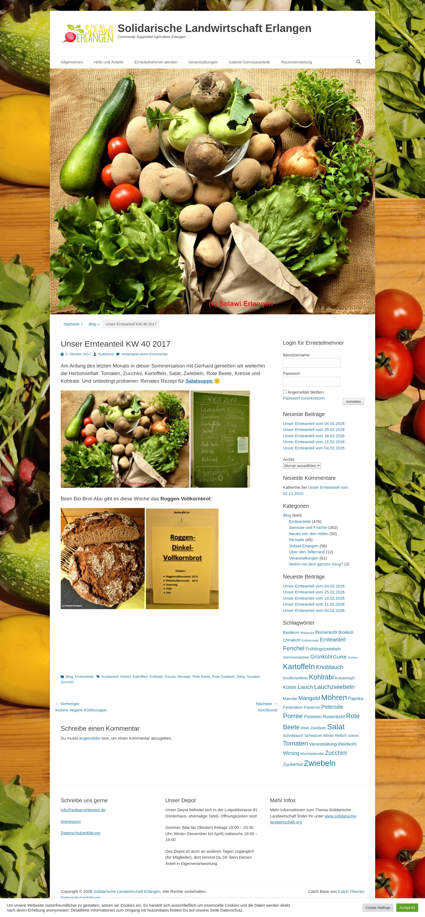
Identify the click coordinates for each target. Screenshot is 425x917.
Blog (94, 324)
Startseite (73, 324)
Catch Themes (351, 891)
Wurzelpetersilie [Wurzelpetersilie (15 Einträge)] (312, 754)
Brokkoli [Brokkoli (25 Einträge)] (345, 632)
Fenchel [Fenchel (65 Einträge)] (293, 648)
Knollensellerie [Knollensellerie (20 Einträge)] (295, 678)
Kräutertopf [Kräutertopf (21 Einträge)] (344, 678)
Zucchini (67, 682)
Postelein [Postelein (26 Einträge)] (312, 716)
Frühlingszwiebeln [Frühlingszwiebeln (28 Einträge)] (323, 648)
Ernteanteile (84, 677)
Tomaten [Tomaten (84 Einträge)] (295, 743)
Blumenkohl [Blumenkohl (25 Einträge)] (326, 632)
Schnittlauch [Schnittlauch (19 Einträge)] (293, 736)
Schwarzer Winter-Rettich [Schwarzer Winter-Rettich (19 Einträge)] (325, 736)
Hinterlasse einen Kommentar (144, 354)
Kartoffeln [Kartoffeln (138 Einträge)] (299, 666)
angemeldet (89, 738)
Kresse (170, 677)
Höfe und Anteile (109, 62)
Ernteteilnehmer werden (156, 62)
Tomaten (253, 677)
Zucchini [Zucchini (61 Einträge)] (336, 752)
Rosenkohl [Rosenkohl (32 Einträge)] (334, 716)
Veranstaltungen (203, 62)
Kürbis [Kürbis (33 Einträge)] (290, 687)
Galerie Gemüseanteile (249, 62)
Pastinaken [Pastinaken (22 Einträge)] (293, 707)
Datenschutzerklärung (80, 832)
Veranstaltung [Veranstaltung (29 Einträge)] (323, 744)
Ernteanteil (110, 677)
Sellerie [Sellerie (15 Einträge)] (353, 736)
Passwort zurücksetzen (304, 398)
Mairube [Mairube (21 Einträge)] (290, 698)
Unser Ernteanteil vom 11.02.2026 (314, 441)
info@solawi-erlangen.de (83, 809)
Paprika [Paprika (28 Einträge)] (355, 698)
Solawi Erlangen (303, 546)
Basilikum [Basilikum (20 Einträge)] (291, 632)
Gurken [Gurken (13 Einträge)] (353, 657)
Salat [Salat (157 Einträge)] (336, 726)
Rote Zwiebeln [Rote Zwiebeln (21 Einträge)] (313, 728)
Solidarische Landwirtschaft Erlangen (215, 28)
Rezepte (184, 677)
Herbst (125, 677)
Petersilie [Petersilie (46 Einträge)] (332, 707)
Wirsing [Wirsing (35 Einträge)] (291, 753)
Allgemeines (72, 62)
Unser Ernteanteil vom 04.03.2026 (314, 423)
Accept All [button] (407, 908)
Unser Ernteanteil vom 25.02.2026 (314, 429)
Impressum (71, 821)
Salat (241, 677)
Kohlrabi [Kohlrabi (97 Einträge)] (321, 677)
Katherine (106, 354)
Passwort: (292, 373)
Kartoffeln (140, 677)
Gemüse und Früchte (308, 527)
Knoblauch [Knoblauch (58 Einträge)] (329, 667)
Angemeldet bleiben (306, 392)
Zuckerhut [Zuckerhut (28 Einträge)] (293, 764)
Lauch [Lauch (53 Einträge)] (305, 687)
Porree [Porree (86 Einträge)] (293, 716)
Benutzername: (297, 355)
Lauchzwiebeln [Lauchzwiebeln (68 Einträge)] (334, 686)
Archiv (288, 459)
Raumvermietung (296, 62)
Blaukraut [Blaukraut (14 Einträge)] (307, 633)
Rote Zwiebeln (223, 677)
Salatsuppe (199, 381)
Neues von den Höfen (309, 533)
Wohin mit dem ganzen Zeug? (316, 564)
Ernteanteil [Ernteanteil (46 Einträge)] (333, 640)
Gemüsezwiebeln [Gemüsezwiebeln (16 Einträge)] (296, 657)
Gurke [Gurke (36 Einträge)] (340, 657)
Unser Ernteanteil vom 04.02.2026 (314, 448)
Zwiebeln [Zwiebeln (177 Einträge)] (320, 763)
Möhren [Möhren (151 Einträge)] (334, 697)
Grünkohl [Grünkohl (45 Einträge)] (321, 657)
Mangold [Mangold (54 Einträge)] (309, 698)
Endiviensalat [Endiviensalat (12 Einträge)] (309, 640)
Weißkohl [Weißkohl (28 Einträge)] (347, 744)
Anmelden (353, 402)
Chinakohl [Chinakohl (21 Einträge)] (291, 640)
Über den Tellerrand (307, 551)
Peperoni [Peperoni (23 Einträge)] (312, 707)
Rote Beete (201, 677)
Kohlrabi (156, 677)
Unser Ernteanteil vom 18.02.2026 (314, 435)
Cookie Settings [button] (378, 908)
